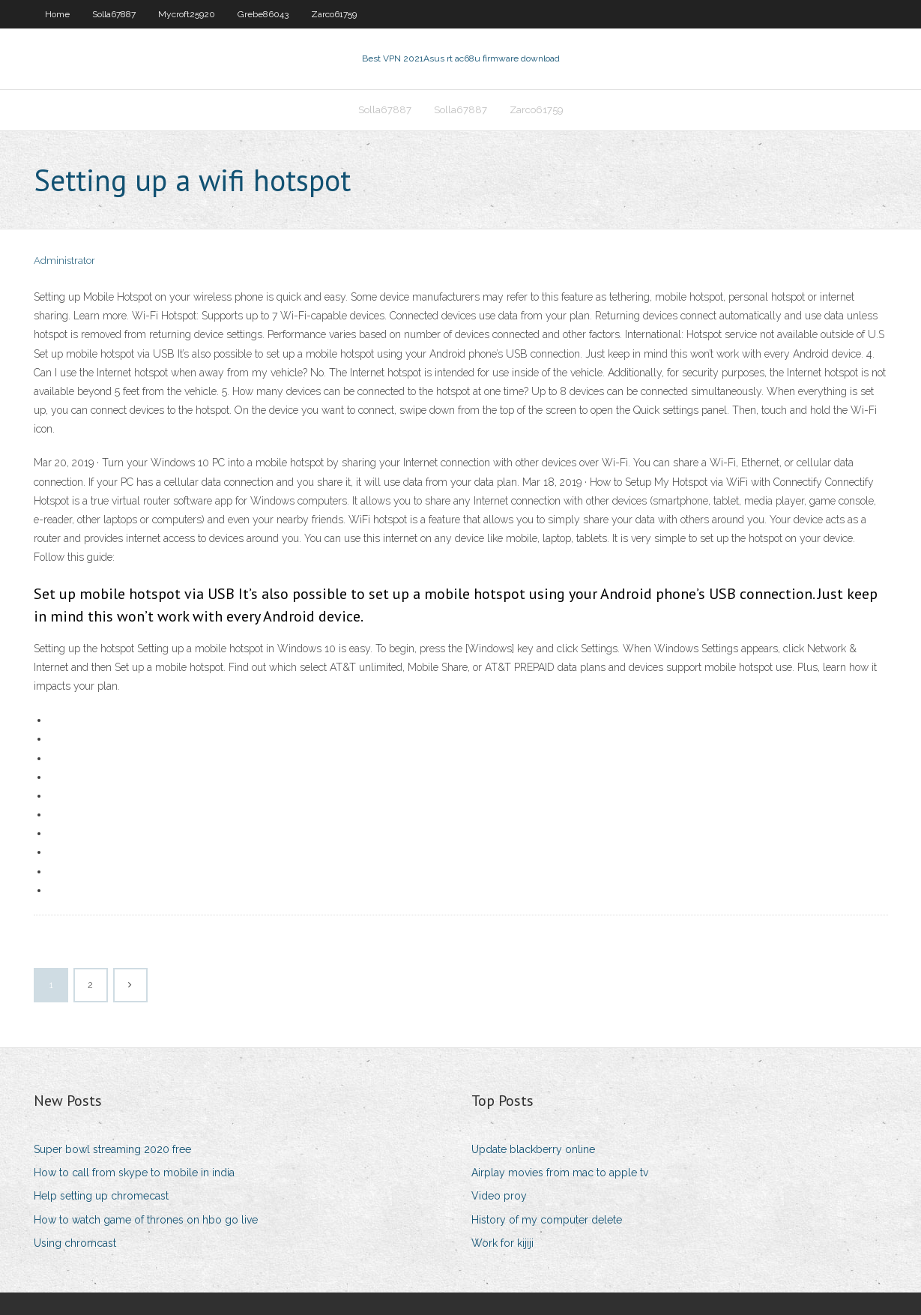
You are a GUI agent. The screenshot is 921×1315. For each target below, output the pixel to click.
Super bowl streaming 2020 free (112, 1149)
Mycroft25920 (186, 14)
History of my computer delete (546, 1220)
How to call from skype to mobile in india (134, 1173)
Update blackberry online (533, 1149)
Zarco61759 (334, 14)
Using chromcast (75, 1243)
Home (57, 14)
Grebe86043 (263, 14)
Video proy (499, 1196)
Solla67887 (114, 14)
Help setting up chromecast (101, 1196)
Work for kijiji (502, 1243)
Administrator (64, 260)
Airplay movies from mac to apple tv (559, 1173)
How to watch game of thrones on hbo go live (146, 1220)
